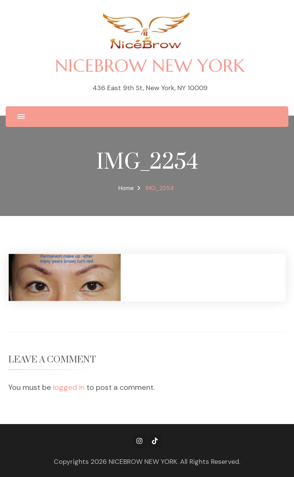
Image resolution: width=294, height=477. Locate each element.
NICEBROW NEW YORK (150, 65)
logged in (69, 387)
